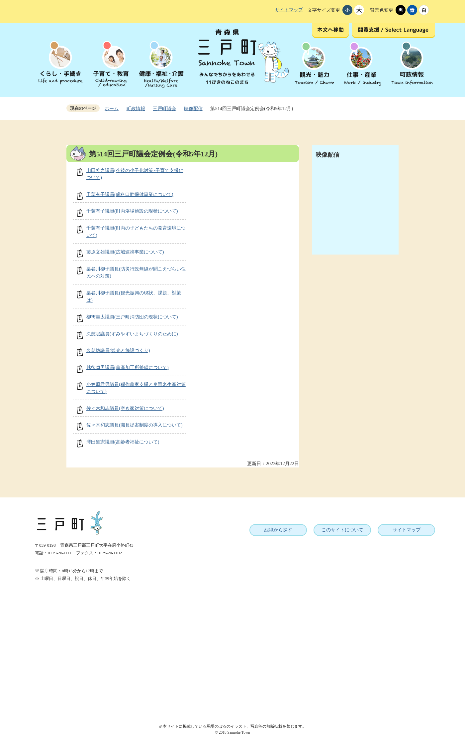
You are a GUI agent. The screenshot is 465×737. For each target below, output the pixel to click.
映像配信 (193, 108)
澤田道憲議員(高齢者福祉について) (122, 442)
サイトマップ (289, 9)
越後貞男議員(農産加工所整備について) (127, 367)
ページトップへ (444, 680)
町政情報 (136, 108)
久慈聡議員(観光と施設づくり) (118, 350)
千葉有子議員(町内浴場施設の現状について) (132, 211)
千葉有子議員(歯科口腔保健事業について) (129, 194)
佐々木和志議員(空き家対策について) (125, 408)
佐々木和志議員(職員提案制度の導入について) (134, 425)
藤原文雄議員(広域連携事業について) (125, 252)
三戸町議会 (164, 108)
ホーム (112, 108)
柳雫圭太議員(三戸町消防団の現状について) (132, 316)
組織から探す (278, 529)
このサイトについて (342, 529)
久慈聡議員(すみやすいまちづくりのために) (132, 333)
